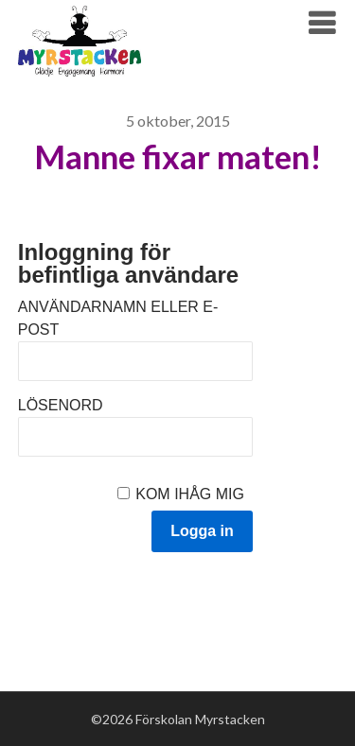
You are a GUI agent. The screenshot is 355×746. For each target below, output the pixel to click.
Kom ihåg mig (189, 494)
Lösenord (60, 405)
